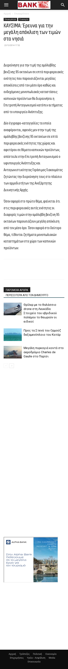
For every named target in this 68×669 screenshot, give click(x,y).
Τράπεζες (24, 653)
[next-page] (11, 365)
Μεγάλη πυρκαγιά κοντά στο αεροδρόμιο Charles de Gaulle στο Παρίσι (44, 352)
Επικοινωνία (34, 661)
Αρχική (7, 13)
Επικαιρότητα (21, 13)
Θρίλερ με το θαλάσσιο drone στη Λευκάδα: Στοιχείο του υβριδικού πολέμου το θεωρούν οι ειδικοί (40, 313)
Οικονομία (23, 19)
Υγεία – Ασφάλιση (36, 657)
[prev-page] (6, 365)
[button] (6, 5)
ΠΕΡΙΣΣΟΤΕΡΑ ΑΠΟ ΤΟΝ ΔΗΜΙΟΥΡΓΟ (27, 295)
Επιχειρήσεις (17, 657)
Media (52, 657)
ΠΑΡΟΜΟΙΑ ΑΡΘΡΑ (17, 290)
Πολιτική (37, 653)
